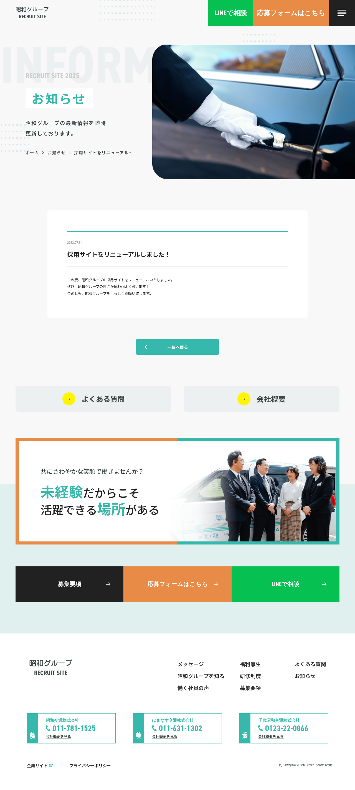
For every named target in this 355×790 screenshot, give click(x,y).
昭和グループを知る (201, 675)
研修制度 (250, 675)
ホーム (32, 152)
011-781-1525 (74, 728)
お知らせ (56, 152)
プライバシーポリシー (90, 765)
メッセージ (191, 664)
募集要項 (250, 687)
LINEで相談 (231, 12)
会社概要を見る (58, 736)
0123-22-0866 (286, 728)
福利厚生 (250, 664)
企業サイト (37, 765)
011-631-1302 (180, 728)
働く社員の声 (193, 687)
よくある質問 (310, 664)
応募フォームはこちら (291, 12)
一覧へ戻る (177, 347)
